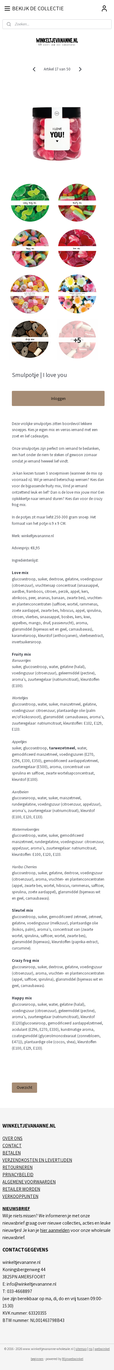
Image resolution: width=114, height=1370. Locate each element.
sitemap (81, 1349)
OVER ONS (12, 1138)
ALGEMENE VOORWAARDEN (29, 1182)
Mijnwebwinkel (72, 1359)
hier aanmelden (55, 1230)
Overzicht (24, 1087)
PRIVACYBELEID (17, 1174)
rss (90, 1349)
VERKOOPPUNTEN (20, 1196)
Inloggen (58, 398)
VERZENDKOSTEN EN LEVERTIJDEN (37, 1160)
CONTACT (12, 1145)
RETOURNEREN (17, 1167)
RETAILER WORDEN (21, 1189)
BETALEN (11, 1153)
